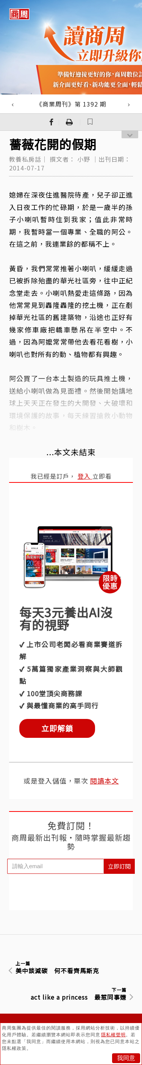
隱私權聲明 (113, 1034)
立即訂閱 (119, 866)
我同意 (126, 1058)
